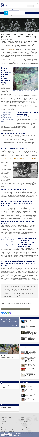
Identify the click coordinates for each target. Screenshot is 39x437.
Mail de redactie (34, 312)
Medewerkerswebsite (4, 15)
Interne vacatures (24, 421)
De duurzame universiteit (25, 419)
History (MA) (3, 387)
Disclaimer (3, 425)
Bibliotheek (23, 1)
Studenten (8, 1)
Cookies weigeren (17, 435)
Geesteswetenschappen (6, 407)
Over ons (22, 417)
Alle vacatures (23, 423)
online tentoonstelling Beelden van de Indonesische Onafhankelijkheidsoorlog (19, 158)
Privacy (2, 423)
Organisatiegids (18, 1)
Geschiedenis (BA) (5, 385)
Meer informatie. (21, 433)
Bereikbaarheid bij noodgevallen (7, 429)
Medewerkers (13, 1)
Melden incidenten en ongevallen (7, 431)
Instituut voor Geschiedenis (6, 410)
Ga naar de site (14, 325)
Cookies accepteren (6, 435)
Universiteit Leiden (3, 1)
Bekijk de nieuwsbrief (25, 429)
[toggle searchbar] (37, 4)
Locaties (2, 419)
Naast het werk (24, 425)
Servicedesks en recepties (6, 417)
